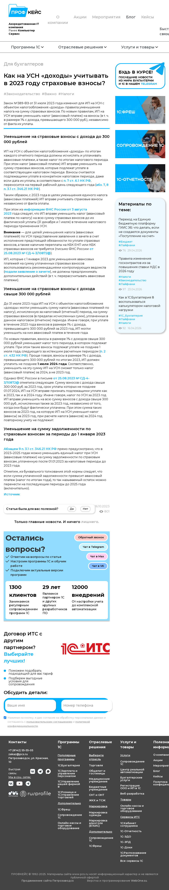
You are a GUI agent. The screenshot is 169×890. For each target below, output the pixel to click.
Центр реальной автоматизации (132, 770)
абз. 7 (100, 185)
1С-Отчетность (130, 831)
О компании (58, 20)
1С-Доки (126, 847)
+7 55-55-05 (20, 750)
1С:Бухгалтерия (69, 765)
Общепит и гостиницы (97, 772)
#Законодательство (22, 94)
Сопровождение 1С (70, 816)
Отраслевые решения (82, 47)
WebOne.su (139, 880)
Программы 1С (27, 47)
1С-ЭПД (125, 842)
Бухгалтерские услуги (131, 778)
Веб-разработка (132, 793)
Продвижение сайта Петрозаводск (48, 880)
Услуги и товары (139, 47)
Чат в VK (98, 566)
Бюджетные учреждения (98, 788)
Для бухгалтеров (23, 64)
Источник (12, 494)
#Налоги (66, 94)
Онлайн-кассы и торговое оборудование (69, 825)
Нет (85, 508)
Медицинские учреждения (99, 780)
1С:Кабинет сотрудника (129, 824)
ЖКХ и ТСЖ (97, 800)
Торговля (96, 765)
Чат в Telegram (93, 547)
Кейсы (147, 17)
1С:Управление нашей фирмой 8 (69, 784)
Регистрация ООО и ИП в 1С (130, 787)
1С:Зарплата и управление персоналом (67, 773)
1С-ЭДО (125, 836)
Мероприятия (106, 17)
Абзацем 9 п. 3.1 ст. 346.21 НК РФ (30, 449)
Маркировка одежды (98, 813)
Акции (80, 17)
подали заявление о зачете (27, 271)
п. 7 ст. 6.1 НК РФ (77, 180)
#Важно (49, 94)
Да (72, 508)
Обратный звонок (91, 537)
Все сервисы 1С (131, 861)
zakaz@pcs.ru (18, 754)
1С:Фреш (64, 809)
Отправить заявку (125, 705)
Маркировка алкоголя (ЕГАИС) (98, 823)
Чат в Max (97, 556)
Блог (131, 17)
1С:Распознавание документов (133, 854)
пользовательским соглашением (49, 721)
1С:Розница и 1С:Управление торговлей (68, 795)
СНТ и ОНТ (96, 795)
